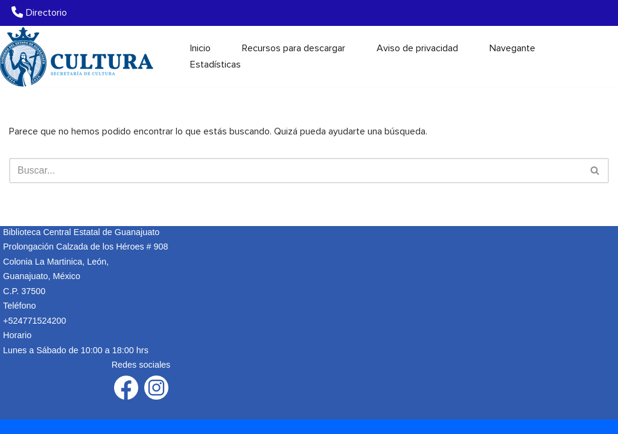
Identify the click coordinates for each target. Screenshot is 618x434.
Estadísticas (215, 64)
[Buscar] (598, 56)
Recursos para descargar (293, 48)
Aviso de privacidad (417, 48)
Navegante (512, 48)
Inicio (200, 48)
